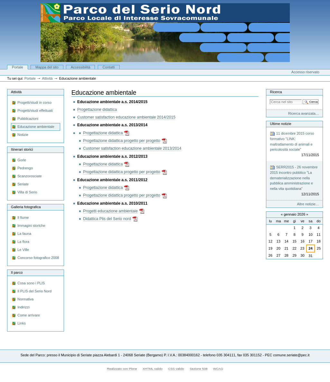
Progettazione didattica (97, 109)
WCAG (218, 368)
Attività (47, 78)
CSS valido (176, 368)
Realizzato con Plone (122, 368)
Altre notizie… (308, 204)
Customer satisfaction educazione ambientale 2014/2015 (126, 117)
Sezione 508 (198, 368)
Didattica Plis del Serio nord (107, 219)
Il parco (17, 272)
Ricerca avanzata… (303, 113)
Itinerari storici (22, 149)
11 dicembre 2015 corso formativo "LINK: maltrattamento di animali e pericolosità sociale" (294, 144)
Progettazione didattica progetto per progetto (121, 140)
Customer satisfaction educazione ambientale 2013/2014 (132, 148)
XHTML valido (152, 368)
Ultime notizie (280, 124)
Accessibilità (80, 67)
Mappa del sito (47, 67)
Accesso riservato (305, 72)
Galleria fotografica (26, 207)
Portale (17, 67)
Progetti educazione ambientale (110, 211)
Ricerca (276, 92)
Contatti (109, 67)
